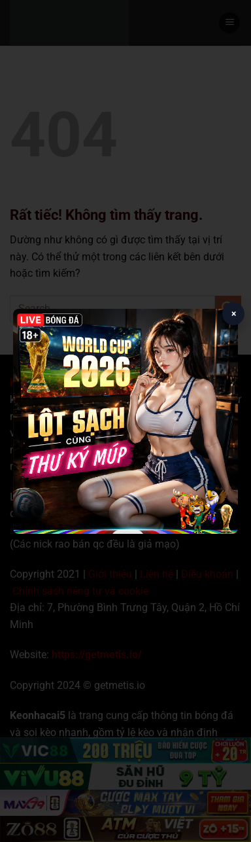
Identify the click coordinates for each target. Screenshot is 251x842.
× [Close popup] (233, 313)
